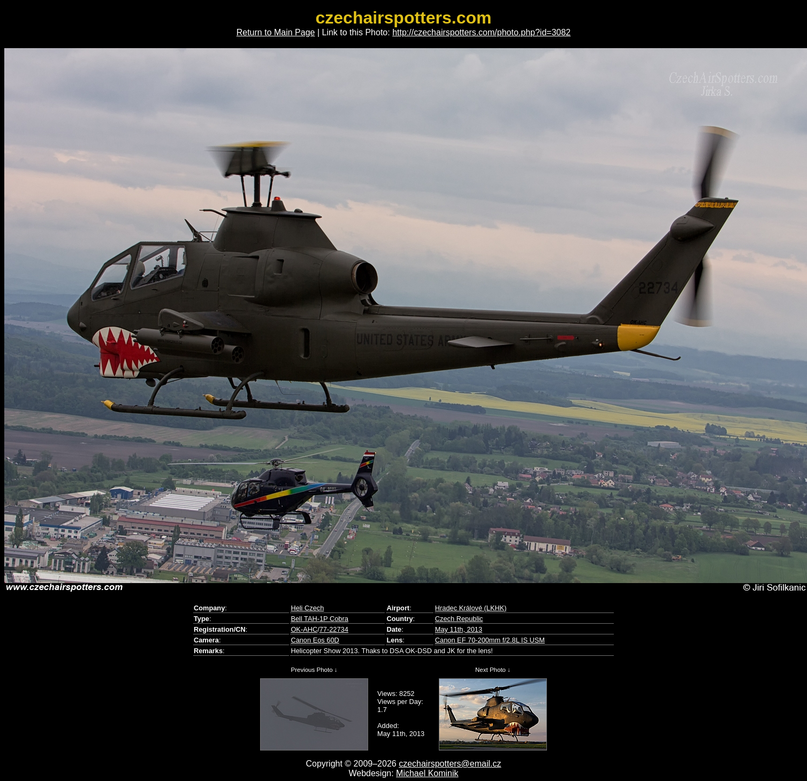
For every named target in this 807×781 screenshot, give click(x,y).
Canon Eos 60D (315, 640)
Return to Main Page (276, 32)
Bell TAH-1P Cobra (319, 619)
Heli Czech (307, 608)
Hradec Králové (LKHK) (471, 608)
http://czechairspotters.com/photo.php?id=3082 (481, 32)
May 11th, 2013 (458, 629)
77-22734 (333, 629)
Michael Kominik (427, 773)
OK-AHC (304, 629)
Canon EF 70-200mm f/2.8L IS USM (490, 640)
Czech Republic (459, 619)
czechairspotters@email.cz (450, 763)
